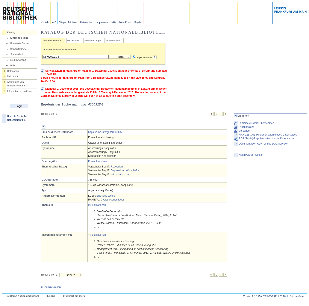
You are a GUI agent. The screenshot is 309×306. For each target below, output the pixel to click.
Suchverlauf (16, 54)
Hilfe (113, 22)
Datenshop (13, 71)
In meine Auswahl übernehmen (256, 123)
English (138, 22)
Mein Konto (125, 22)
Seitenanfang (296, 296)
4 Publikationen (97, 234)
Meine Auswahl (18, 60)
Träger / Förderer (68, 22)
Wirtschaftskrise (120, 174)
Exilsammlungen (92, 40)
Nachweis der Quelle (251, 154)
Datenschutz (87, 22)
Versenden (245, 130)
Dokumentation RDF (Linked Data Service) (263, 143)
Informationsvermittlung (19, 91)
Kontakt (45, 22)
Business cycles (106, 195)
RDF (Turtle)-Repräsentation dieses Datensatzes (267, 138)
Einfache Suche (19, 37)
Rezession (117, 166)
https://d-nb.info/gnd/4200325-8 (106, 132)
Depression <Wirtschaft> (125, 170)
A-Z (54, 22)
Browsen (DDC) (18, 48)
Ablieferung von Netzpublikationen (16, 84)
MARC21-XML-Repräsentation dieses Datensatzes (268, 134)
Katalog (11, 32)
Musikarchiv (73, 40)
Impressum (102, 22)
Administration (51, 287)
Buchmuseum (113, 40)
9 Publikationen (97, 205)
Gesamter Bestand (52, 40)
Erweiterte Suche (19, 43)
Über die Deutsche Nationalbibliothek (17, 118)
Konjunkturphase (98, 161)
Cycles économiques (112, 199)
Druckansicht (246, 126)
